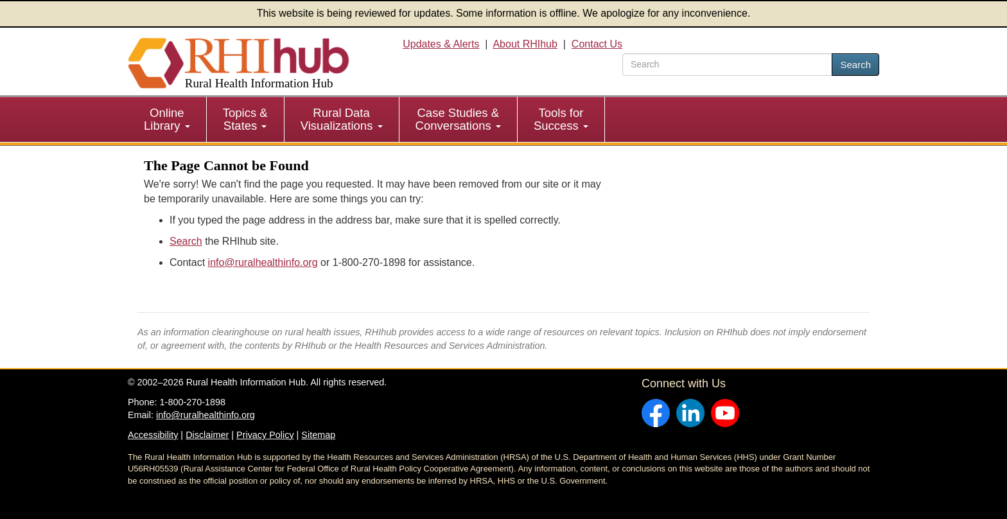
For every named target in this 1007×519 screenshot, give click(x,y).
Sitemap (318, 435)
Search (855, 64)
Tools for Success (561, 119)
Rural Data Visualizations (342, 119)
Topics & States (245, 119)
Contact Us (597, 44)
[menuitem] (167, 119)
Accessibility (153, 435)
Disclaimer (207, 435)
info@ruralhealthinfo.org (263, 262)
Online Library (167, 119)
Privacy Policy (265, 435)
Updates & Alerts (441, 44)
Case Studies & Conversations (458, 119)
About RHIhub (525, 44)
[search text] (727, 64)
